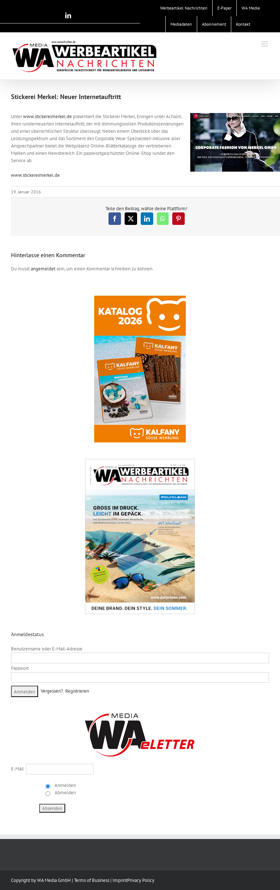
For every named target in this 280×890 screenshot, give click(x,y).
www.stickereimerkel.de (47, 116)
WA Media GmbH (54, 880)
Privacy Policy (140, 880)
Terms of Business (91, 880)
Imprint (120, 880)
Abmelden (65, 792)
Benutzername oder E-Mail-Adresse (46, 649)
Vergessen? (52, 691)
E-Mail (17, 769)
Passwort (20, 668)
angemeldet (43, 269)
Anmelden (65, 785)
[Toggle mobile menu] (265, 44)
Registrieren (77, 691)
